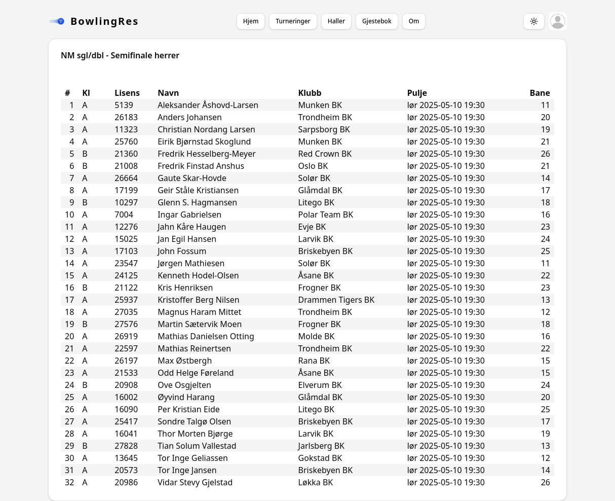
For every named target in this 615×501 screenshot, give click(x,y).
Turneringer (293, 21)
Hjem (250, 21)
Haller (336, 21)
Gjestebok (377, 21)
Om (414, 21)
